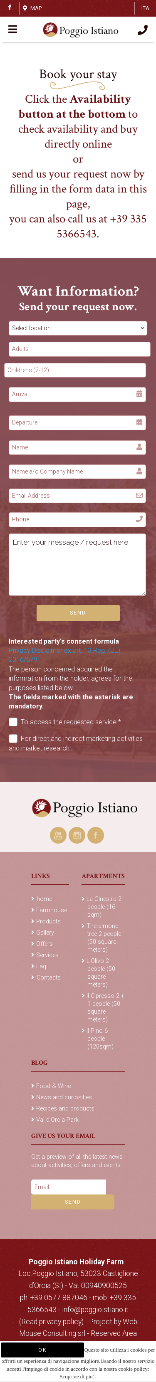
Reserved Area (114, 1333)
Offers (44, 944)
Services (47, 955)
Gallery (45, 932)
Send (78, 613)
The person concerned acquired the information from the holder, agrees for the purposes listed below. (71, 688)
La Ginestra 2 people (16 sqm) (104, 907)
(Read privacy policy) (52, 1322)
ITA (145, 8)
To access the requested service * (65, 722)
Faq (41, 966)
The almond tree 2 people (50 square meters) (104, 938)
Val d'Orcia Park (57, 1119)
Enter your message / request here (77, 564)
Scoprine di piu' (77, 1376)
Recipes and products (65, 1108)
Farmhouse (51, 910)
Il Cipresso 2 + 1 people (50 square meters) (105, 1007)
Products (48, 921)
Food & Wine (53, 1086)
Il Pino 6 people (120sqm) (100, 1038)
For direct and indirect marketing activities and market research (76, 743)
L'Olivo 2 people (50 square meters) (101, 973)
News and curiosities (64, 1097)
